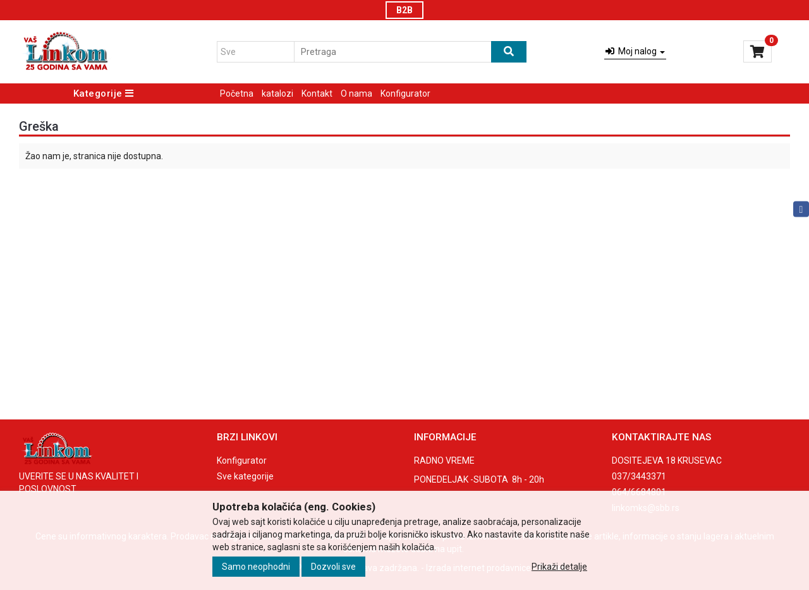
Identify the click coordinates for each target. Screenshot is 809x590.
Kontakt (316, 93)
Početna (236, 93)
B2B (404, 10)
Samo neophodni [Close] (256, 567)
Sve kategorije (245, 476)
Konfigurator (405, 93)
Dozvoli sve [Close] (333, 567)
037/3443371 (639, 476)
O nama (356, 93)
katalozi (277, 93)
